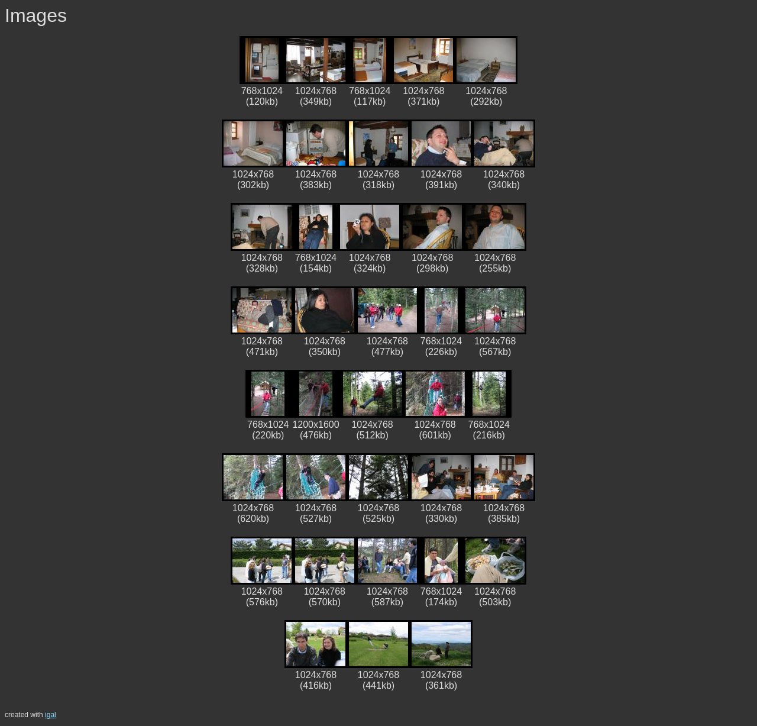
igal (50, 715)
